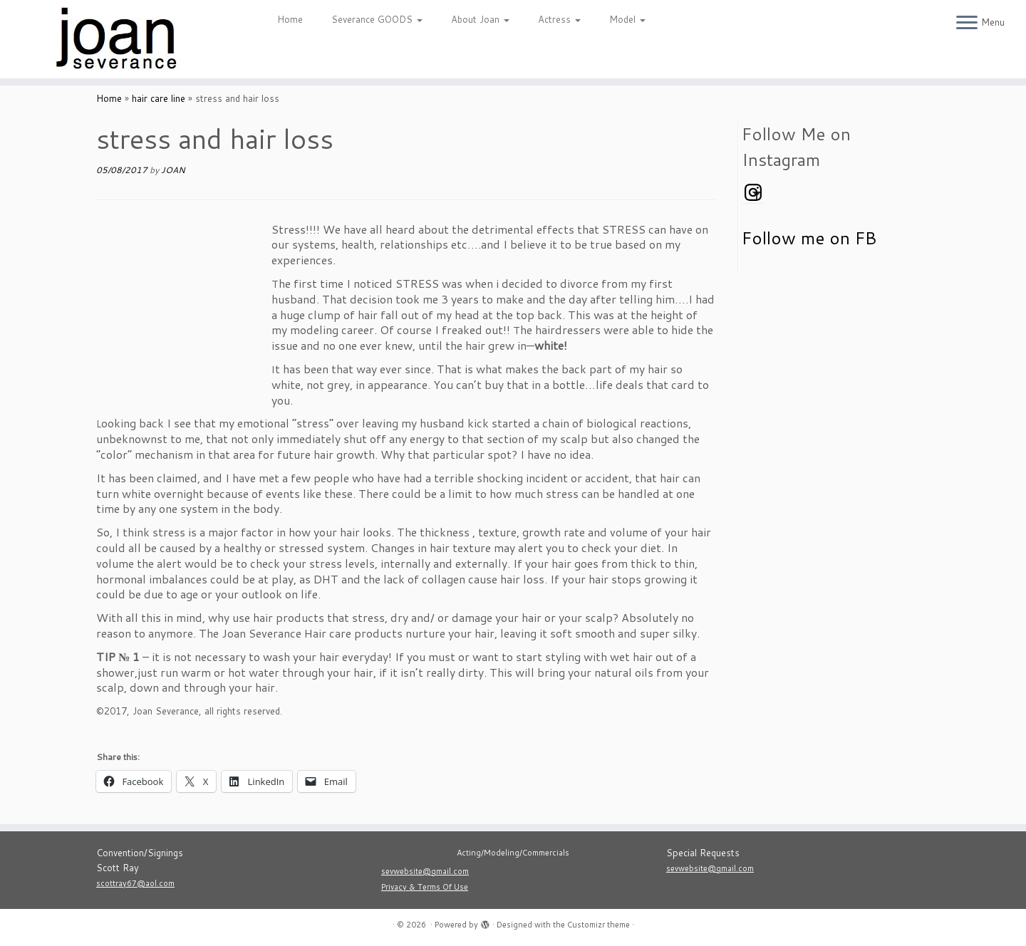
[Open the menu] (967, 23)
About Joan (480, 19)
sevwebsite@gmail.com (425, 871)
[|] (118, 39)
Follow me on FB (809, 238)
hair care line (158, 98)
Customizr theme (598, 924)
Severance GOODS (377, 19)
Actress (559, 19)
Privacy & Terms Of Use (424, 887)
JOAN (173, 170)
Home (290, 19)
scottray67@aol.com (135, 883)
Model (627, 19)
